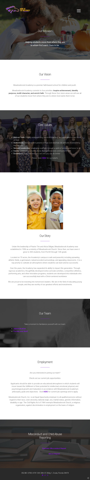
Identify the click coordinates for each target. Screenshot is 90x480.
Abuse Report (45, 454)
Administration (19, 329)
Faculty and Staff (20, 331)
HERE (44, 158)
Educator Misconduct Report (45, 448)
